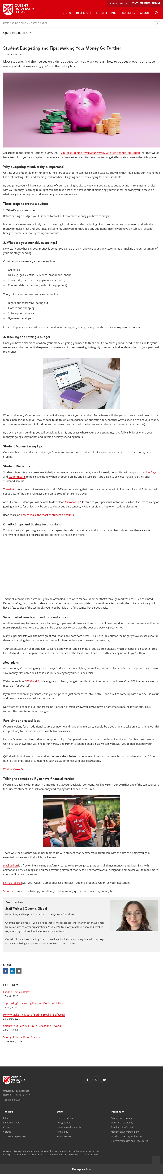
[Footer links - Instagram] (95, 1079)
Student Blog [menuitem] (19, 23)
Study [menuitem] (67, 13)
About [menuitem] (144, 13)
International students (69, 1127)
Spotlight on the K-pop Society (21, 1037)
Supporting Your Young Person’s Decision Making (33, 1003)
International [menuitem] (106, 13)
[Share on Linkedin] (12, 971)
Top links (8, 1112)
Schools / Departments (15, 1136)
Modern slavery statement (125, 1131)
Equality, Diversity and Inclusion (128, 1136)
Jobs (5, 1118)
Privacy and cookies (121, 1118)
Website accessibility (122, 1122)
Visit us (7, 1131)
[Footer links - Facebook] (87, 1079)
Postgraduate (64, 1122)
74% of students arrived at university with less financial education (100, 153)
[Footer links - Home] (14, 1080)
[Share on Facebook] (5, 971)
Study (60, 1112)
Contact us (9, 1127)
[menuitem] (156, 13)
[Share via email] (18, 971)
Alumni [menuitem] (156, 3)
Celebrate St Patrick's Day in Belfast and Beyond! (32, 1026)
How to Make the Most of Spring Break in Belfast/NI (34, 1014)
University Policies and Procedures (129, 1140)
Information (117, 1112)
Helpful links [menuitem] (116, 3)
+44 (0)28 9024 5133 (13, 1099)
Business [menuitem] (128, 13)
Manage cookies (81, 1168)
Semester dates (11, 1122)
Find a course (64, 1136)
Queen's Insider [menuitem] (39, 23)
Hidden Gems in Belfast (17, 992)
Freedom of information (123, 1127)
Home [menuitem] (6, 23)
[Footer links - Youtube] (104, 1079)
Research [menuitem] (83, 13)
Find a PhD (63, 1131)
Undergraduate (65, 1118)
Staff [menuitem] (135, 3)
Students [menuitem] (145, 3)
